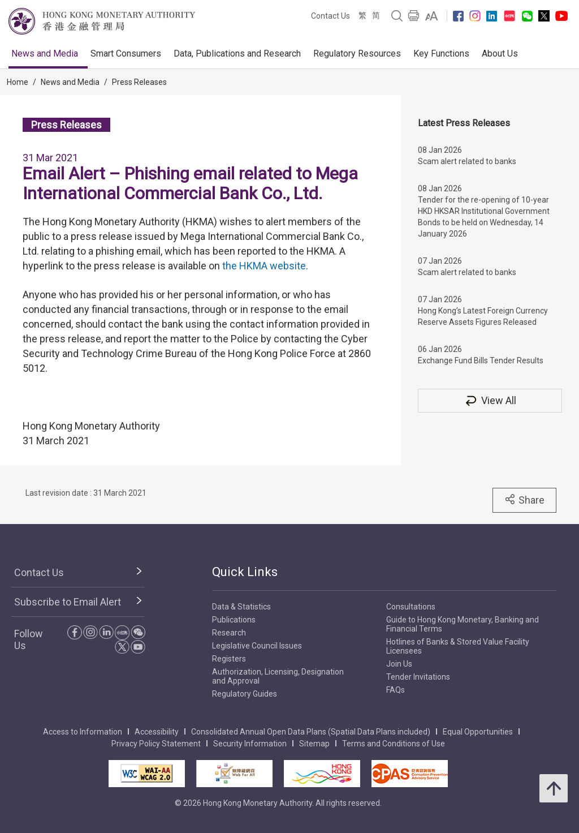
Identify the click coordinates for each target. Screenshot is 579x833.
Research (229, 632)
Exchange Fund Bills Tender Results (480, 360)
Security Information (250, 743)
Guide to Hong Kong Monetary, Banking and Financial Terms (462, 624)
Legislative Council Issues (257, 645)
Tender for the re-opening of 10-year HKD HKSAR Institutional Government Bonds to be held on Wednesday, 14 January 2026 (484, 216)
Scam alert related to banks (467, 161)
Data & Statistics (241, 606)
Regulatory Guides (244, 693)
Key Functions (441, 53)
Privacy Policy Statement (156, 743)
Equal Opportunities (478, 731)
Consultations (410, 606)
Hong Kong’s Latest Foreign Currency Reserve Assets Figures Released (483, 316)
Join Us (399, 663)
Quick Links (245, 572)
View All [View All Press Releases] (490, 400)
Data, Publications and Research (237, 53)
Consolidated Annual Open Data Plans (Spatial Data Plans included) (310, 731)
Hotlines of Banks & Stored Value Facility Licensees (457, 646)
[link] (431, 16)
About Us (500, 53)
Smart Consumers (125, 53)
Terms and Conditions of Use (393, 743)
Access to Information (82, 731)
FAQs (395, 689)
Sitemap (314, 743)
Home (17, 82)
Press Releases (139, 82)
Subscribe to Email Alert (67, 602)
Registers (229, 658)
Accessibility (157, 731)
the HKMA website (264, 266)
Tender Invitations (418, 676)
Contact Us (330, 15)
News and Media (44, 53)
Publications (234, 619)
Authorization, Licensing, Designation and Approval (278, 676)
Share (524, 499)
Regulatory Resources (357, 53)
